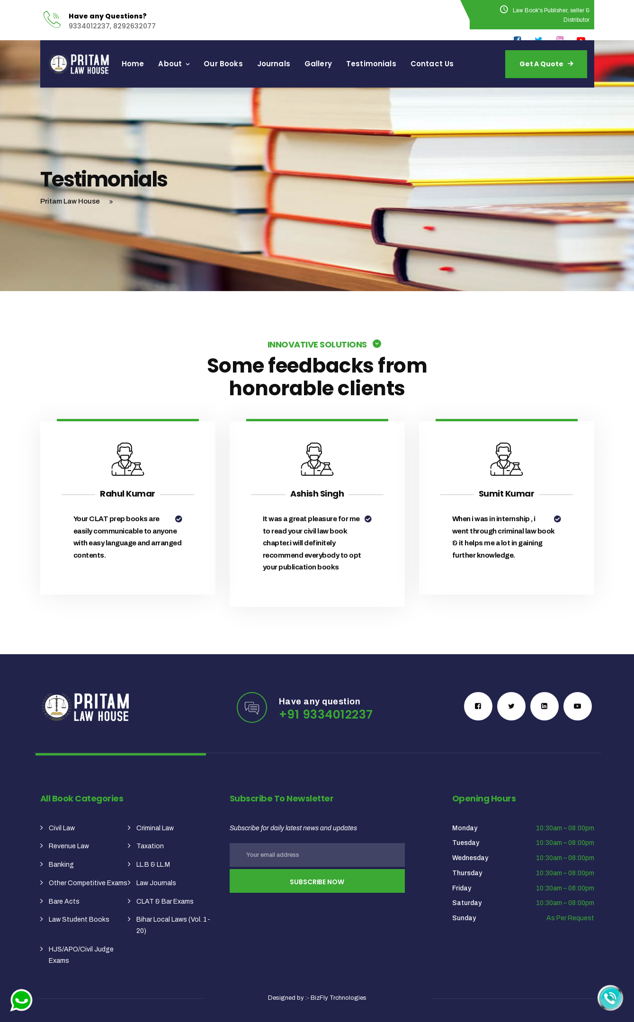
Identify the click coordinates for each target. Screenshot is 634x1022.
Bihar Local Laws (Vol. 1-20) (173, 925)
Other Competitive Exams (88, 883)
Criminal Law (155, 828)
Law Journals (156, 883)
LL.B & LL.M (153, 864)
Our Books (241, 64)
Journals (292, 64)
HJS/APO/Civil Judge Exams (81, 955)
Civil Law (62, 828)
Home (151, 64)
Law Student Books (79, 919)
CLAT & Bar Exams (165, 901)
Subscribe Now (317, 882)
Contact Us (451, 64)
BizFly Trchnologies (338, 998)
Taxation (150, 846)
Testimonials (390, 64)
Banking (61, 864)
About (188, 64)
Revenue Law (69, 846)
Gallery (336, 64)
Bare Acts (64, 901)
